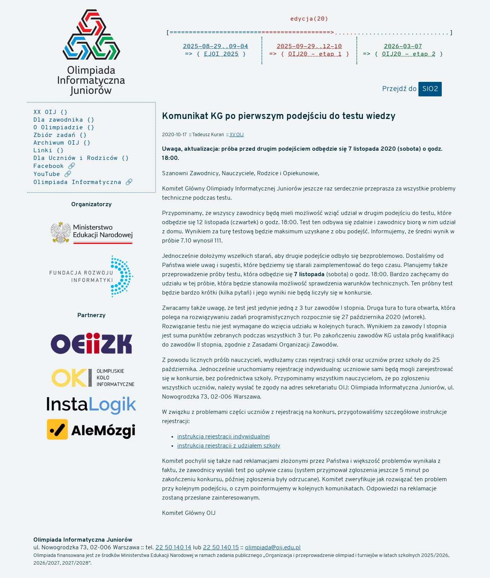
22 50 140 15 (221, 548)
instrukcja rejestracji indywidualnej (223, 437)
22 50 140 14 (173, 548)
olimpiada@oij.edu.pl (273, 548)
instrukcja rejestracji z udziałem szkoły (228, 446)
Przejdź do (412, 89)
